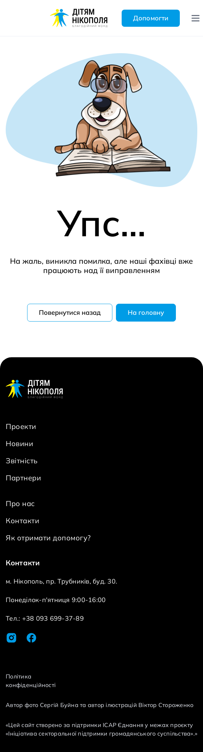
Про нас (20, 503)
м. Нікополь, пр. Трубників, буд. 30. (61, 581)
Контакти (22, 520)
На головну (146, 312)
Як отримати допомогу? (48, 537)
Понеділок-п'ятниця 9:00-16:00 (56, 600)
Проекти (21, 426)
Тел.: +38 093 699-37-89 (45, 618)
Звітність (22, 460)
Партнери (23, 477)
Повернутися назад (70, 312)
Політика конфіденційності (31, 680)
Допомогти (150, 18)
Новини (19, 443)
